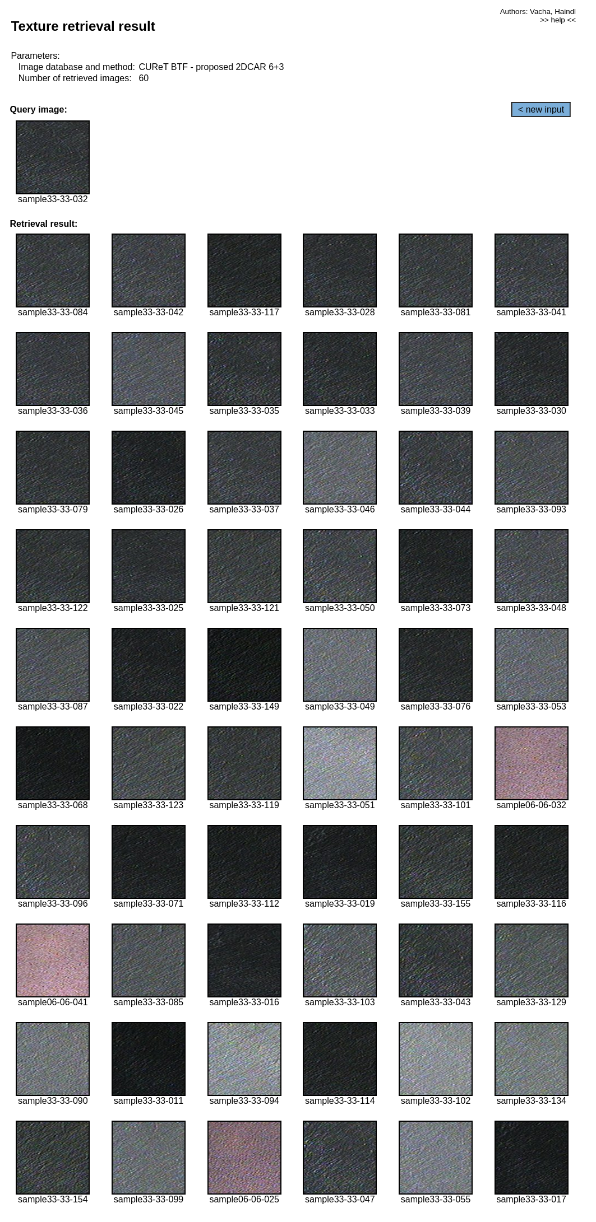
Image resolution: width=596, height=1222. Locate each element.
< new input (541, 109)
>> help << (558, 20)
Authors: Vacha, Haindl (538, 11)
